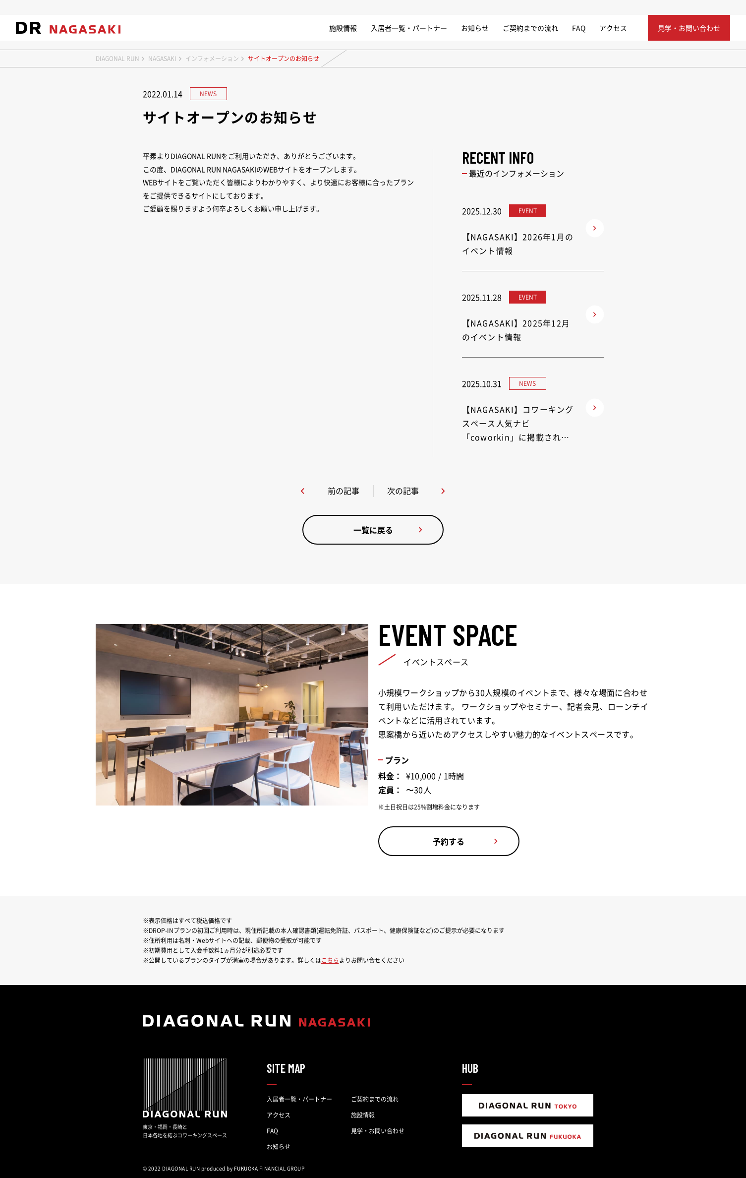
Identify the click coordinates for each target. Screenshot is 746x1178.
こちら (330, 960)
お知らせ (475, 27)
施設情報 (343, 27)
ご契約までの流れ (530, 27)
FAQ (578, 27)
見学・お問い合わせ (377, 1130)
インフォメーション (212, 59)
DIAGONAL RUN (117, 59)
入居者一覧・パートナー (409, 27)
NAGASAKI (162, 59)
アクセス (613, 27)
